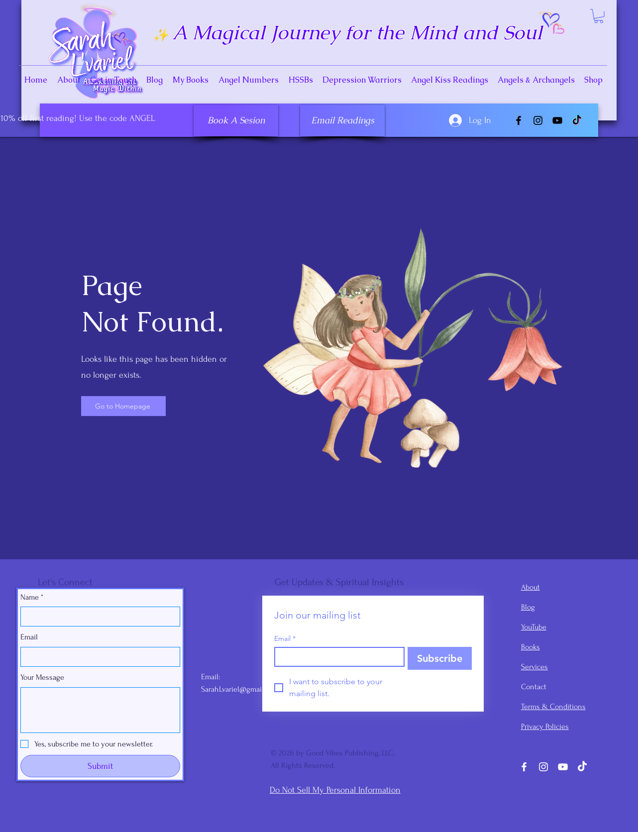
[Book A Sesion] (236, 120)
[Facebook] (519, 120)
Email (29, 636)
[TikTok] (577, 120)
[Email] (97, 656)
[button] (598, 16)
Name (31, 597)
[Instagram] (538, 120)
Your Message (42, 677)
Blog (528, 607)
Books (530, 646)
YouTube (533, 627)
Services (534, 666)
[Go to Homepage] (123, 406)
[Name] (97, 616)
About (530, 587)
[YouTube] (557, 120)
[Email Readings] (342, 120)
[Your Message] (100, 710)
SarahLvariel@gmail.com (240, 689)
